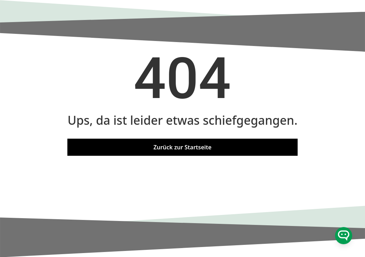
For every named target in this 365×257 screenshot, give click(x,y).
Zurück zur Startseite (183, 147)
